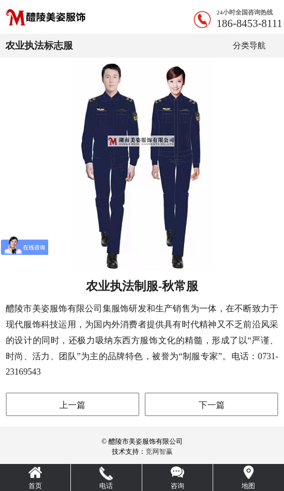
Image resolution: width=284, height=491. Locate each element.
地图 (248, 486)
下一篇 (212, 405)
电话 (106, 486)
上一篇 (72, 405)
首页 (35, 486)
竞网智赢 (159, 451)
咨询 (177, 486)
